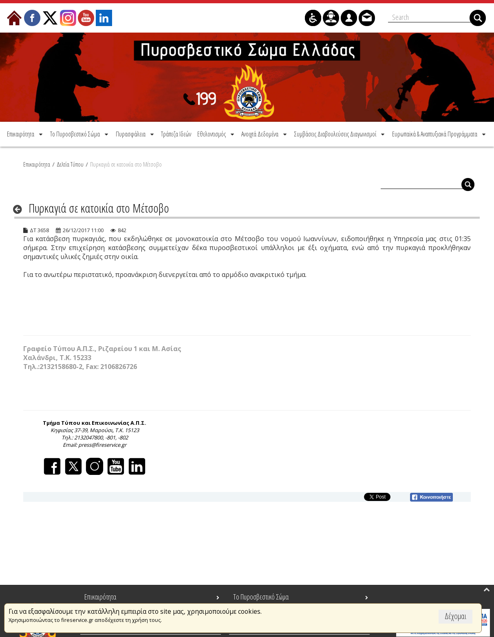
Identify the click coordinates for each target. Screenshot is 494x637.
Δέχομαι (455, 616)
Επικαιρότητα (36, 164)
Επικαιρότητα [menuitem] (100, 597)
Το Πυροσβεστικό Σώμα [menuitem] (261, 597)
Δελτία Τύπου (70, 164)
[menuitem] (25, 134)
